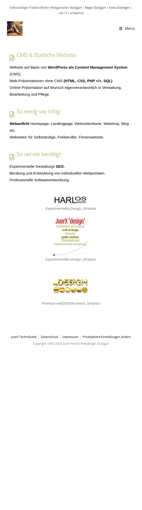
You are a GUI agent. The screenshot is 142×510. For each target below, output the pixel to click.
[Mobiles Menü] (127, 28)
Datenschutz (49, 337)
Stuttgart (76, 8)
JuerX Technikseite (24, 337)
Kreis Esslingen (119, 8)
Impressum (70, 337)
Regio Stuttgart (95, 8)
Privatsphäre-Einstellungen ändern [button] (106, 337)
